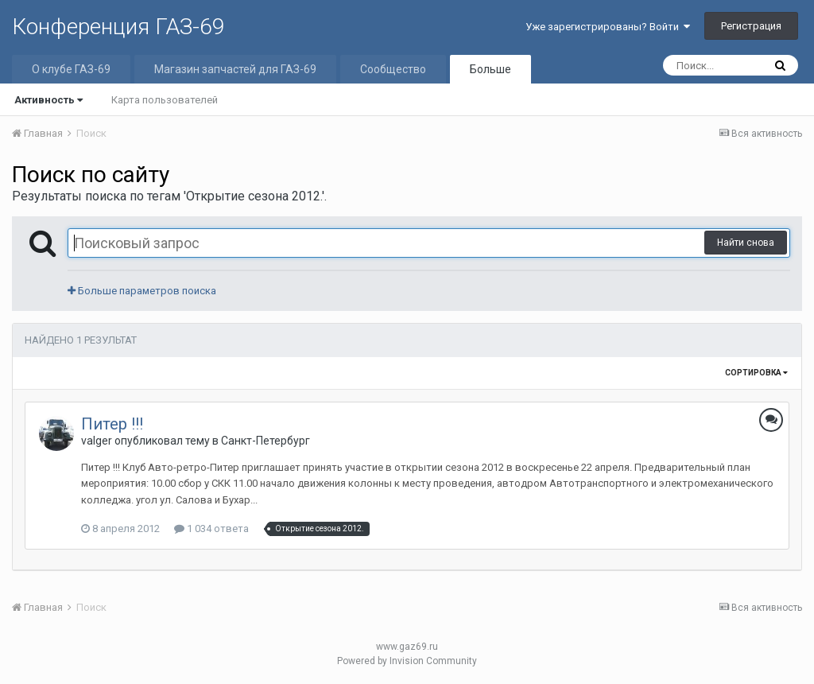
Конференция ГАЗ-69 (118, 27)
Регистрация (751, 26)
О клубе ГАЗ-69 (71, 69)
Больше (490, 69)
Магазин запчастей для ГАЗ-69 (235, 69)
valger (96, 440)
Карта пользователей (164, 100)
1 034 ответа (211, 528)
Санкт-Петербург (265, 440)
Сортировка (756, 372)
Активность (48, 100)
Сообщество (393, 69)
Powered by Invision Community (407, 661)
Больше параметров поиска (142, 291)
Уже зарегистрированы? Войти (607, 27)
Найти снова (745, 242)
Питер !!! (112, 423)
